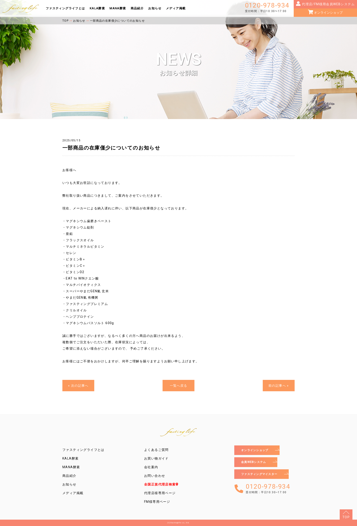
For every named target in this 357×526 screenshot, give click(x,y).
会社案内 (151, 467)
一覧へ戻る (178, 385)
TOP (346, 517)
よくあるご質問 (156, 450)
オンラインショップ (328, 12)
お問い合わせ (154, 476)
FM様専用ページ (157, 501)
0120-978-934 (267, 7)
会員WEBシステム (255, 463)
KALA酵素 (97, 8)
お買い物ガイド (156, 458)
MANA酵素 (118, 8)
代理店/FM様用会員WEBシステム (328, 4)
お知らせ (154, 8)
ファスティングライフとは (65, 8)
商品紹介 (137, 8)
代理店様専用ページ (160, 493)
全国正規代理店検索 (161, 484)
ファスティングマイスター (262, 475)
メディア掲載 (176, 8)
